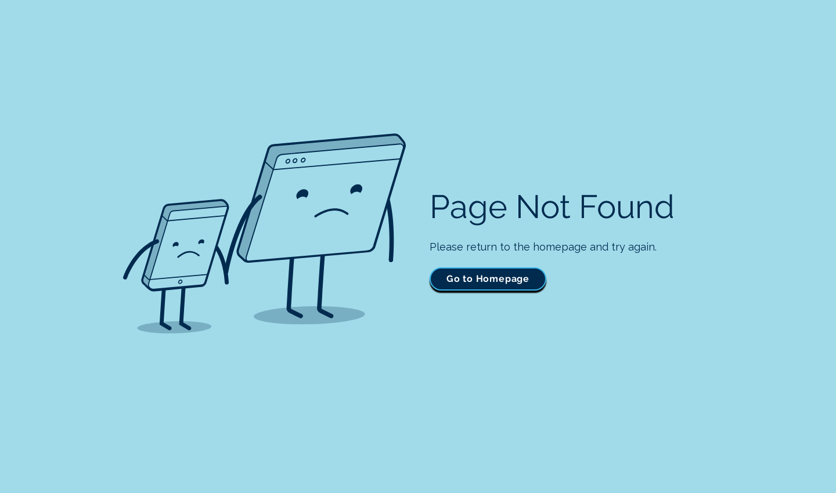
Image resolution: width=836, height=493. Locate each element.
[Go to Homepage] (488, 279)
